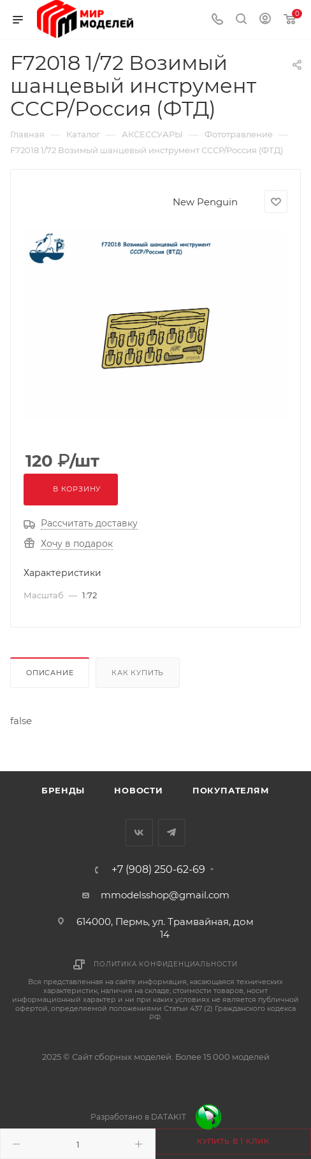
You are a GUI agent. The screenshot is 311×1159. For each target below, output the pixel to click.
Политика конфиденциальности (166, 964)
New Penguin (205, 202)
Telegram (171, 832)
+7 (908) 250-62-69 (158, 870)
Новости (138, 790)
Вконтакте (139, 832)
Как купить (138, 672)
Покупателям (231, 790)
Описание (49, 672)
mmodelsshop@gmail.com (165, 895)
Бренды (63, 790)
